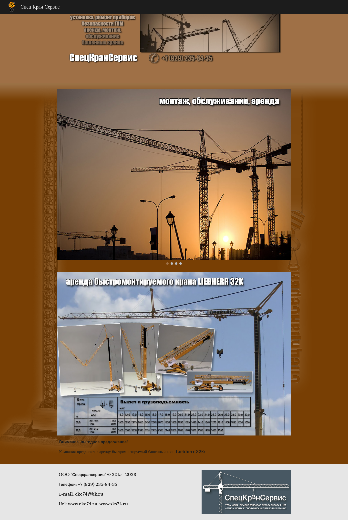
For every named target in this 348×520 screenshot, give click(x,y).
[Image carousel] (174, 177)
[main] (174, 446)
